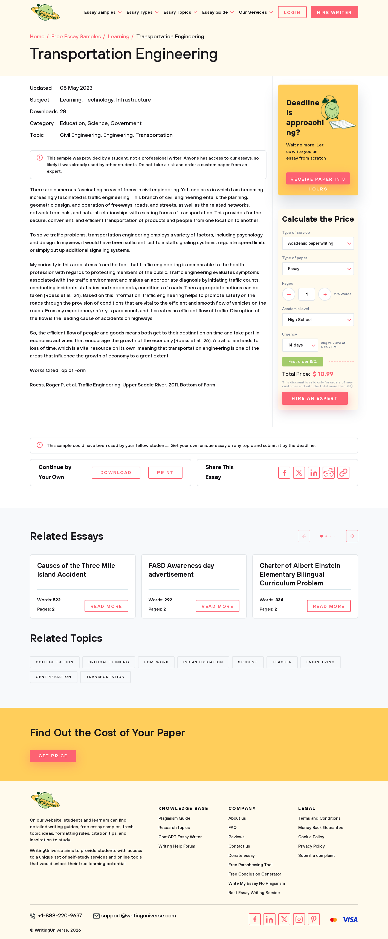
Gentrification (53, 677)
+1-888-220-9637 (60, 916)
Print (165, 472)
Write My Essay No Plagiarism (256, 883)
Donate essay (241, 855)
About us (237, 818)
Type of (294, 258)
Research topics (174, 827)
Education (72, 123)
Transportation (154, 135)
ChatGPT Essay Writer (180, 837)
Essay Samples (100, 12)
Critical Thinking (108, 662)
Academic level (295, 309)
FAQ (232, 827)
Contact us (239, 846)
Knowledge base (183, 808)
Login (292, 12)
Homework (156, 662)
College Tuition (55, 662)
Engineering (118, 135)
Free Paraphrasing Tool (250, 865)
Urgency (289, 334)
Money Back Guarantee (320, 827)
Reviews (236, 837)
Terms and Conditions (319, 818)
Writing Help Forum (176, 846)
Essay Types (140, 12)
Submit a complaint (316, 855)
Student (248, 662)
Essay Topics (177, 12)
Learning (71, 100)
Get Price (53, 756)
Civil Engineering (80, 135)
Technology (99, 100)
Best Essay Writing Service (254, 892)
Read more (106, 606)
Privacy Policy (311, 846)
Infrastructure (133, 100)
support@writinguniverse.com (138, 916)
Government (126, 123)
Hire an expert (315, 398)
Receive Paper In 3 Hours (318, 180)
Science (98, 123)
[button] (321, 536)
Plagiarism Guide (174, 818)
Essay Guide (215, 12)
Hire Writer (334, 12)
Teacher (282, 662)
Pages (287, 283)
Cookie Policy (311, 837)
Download (116, 472)
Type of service (296, 232)
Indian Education (203, 662)
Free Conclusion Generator (254, 874)
